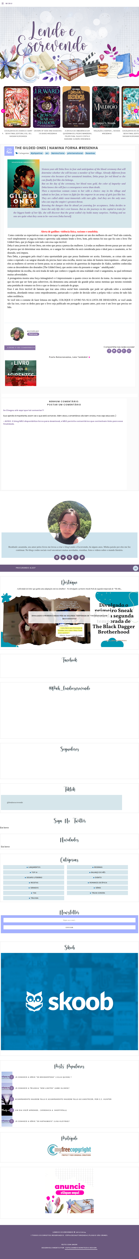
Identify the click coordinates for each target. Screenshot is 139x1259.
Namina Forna (57, 153)
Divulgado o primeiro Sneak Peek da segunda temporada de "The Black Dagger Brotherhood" (69, 617)
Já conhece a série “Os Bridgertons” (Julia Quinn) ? (43, 1077)
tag (34, 893)
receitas (34, 882)
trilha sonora (98, 893)
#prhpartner (37, 153)
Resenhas (90, 153)
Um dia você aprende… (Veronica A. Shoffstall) (41, 1110)
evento (98, 877)
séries (98, 888)
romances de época (98, 882)
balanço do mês (98, 872)
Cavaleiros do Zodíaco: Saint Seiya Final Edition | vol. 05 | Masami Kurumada (42, 133)
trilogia (34, 898)
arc (47, 153)
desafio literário (34, 877)
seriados (34, 888)
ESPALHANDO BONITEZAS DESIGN (81, 1247)
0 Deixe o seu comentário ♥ (21, 348)
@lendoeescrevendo (15, 802)
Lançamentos (34, 867)
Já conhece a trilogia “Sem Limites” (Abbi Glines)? (42, 1088)
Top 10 (34, 872)
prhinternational (75, 153)
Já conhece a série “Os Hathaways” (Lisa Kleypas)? (42, 1121)
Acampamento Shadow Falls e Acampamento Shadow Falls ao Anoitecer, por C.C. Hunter (63, 1099)
